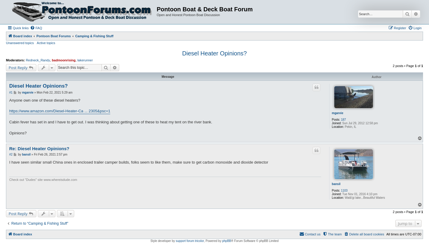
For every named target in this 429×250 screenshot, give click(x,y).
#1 (11, 92)
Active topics (46, 43)
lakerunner (85, 60)
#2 (11, 154)
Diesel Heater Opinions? (214, 53)
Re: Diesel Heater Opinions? (39, 148)
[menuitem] (36, 28)
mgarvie (337, 113)
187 (343, 119)
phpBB (226, 241)
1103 (344, 190)
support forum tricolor (190, 241)
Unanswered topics (20, 43)
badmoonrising (63, 60)
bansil (336, 184)
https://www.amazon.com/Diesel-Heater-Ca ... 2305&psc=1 (59, 111)
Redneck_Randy (38, 60)
